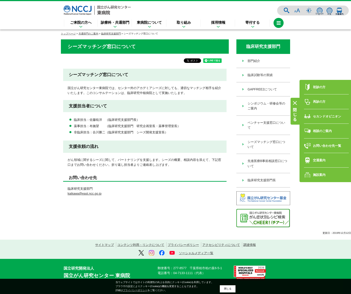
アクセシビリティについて (221, 245)
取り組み (184, 22)
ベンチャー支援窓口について (266, 125)
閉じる (227, 288)
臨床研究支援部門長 (262, 180)
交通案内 (339, 10)
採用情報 (218, 22)
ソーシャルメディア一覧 (196, 253)
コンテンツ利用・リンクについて (140, 245)
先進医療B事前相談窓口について (267, 163)
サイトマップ (104, 245)
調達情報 (249, 245)
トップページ (68, 33)
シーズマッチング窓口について (266, 144)
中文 (329, 10)
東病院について (149, 22)
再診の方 (319, 96)
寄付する (252, 22)
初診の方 (319, 82)
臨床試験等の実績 (260, 75)
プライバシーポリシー (183, 245)
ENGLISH (320, 10)
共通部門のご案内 (88, 33)
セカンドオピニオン (327, 111)
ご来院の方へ (81, 22)
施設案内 (319, 170)
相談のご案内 (322, 126)
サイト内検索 (286, 10)
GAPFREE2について (262, 89)
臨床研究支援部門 (111, 33)
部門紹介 (254, 61)
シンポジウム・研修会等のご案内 (266, 106)
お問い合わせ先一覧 (327, 140)
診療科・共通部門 (115, 22)
